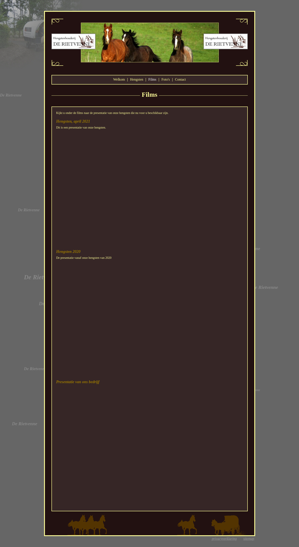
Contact (180, 79)
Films (152, 79)
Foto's (165, 79)
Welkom (119, 79)
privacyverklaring (224, 538)
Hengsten (136, 79)
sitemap (248, 538)
